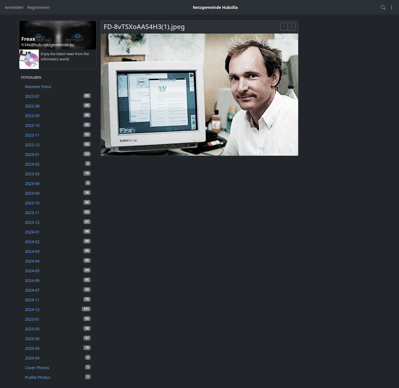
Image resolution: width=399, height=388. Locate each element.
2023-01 (58, 154)
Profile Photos (58, 377)
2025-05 (58, 329)
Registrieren (38, 7)
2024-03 (58, 251)
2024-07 (58, 290)
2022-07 (58, 96)
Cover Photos (58, 367)
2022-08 (58, 106)
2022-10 (58, 125)
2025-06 (58, 338)
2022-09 (58, 115)
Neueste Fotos (38, 86)
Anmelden (14, 7)
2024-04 (58, 261)
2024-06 (58, 280)
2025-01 (58, 319)
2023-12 (58, 222)
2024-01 (58, 232)
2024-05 (58, 270)
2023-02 (58, 164)
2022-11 (58, 135)
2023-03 (58, 173)
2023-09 (58, 193)
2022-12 (58, 144)
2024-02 (58, 241)
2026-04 (58, 358)
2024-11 (58, 299)
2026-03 (58, 348)
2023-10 (58, 202)
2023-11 (58, 212)
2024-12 (58, 309)
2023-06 (58, 183)
